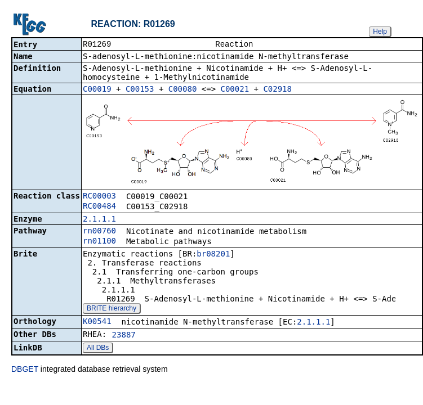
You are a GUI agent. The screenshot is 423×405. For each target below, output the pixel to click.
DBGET (24, 370)
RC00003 (99, 196)
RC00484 (99, 207)
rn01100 (99, 241)
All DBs (98, 349)
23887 (124, 335)
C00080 (182, 90)
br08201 (213, 254)
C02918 (277, 90)
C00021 (235, 90)
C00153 (140, 90)
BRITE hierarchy (111, 309)
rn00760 (99, 231)
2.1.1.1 (99, 219)
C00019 (97, 90)
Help (380, 31)
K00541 (97, 322)
